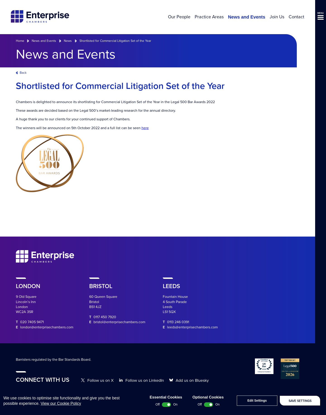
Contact (296, 17)
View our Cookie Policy (61, 408)
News (68, 41)
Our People (179, 17)
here (145, 128)
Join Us (277, 17)
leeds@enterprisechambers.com (192, 327)
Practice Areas (209, 17)
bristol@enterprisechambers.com (119, 322)
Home (20, 41)
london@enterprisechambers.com (46, 327)
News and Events (246, 16)
